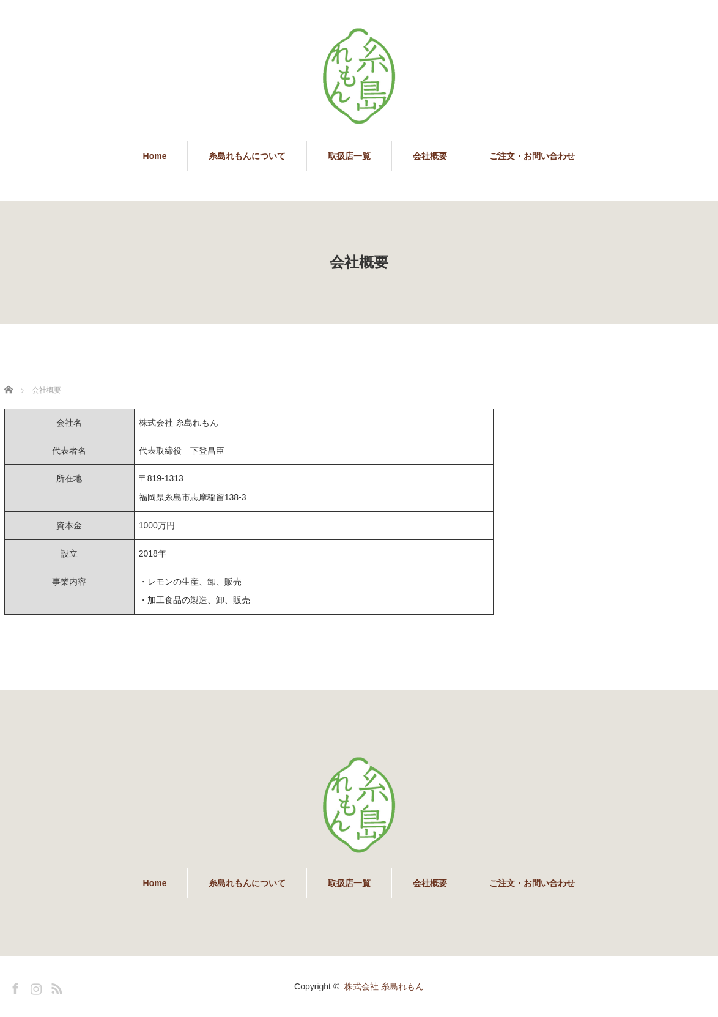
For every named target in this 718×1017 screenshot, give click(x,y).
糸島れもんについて (247, 156)
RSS (55, 986)
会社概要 (430, 156)
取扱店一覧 (349, 156)
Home (155, 156)
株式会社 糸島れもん (384, 986)
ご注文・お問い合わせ (532, 156)
